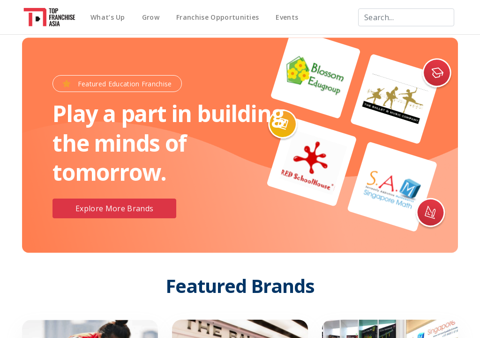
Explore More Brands (114, 208)
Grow (150, 17)
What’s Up (107, 17)
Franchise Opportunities (217, 17)
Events (287, 17)
